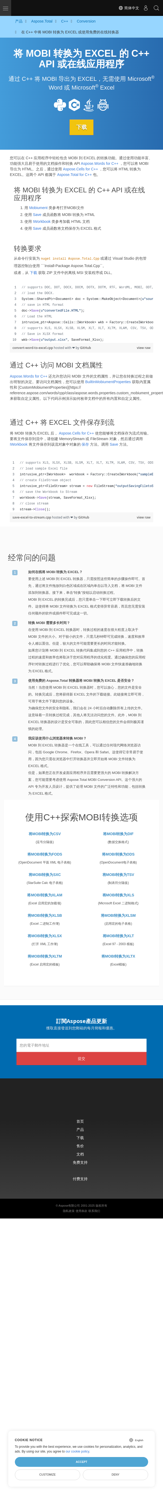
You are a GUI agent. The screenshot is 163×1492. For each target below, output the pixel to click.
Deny (115, 1474)
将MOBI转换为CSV (45, 834)
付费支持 (80, 1178)
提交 (81, 1058)
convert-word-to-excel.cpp (33, 348)
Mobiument (38, 208)
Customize (47, 1474)
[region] (81, 314)
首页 (80, 1121)
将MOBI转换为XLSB (45, 915)
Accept (81, 1461)
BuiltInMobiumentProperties (108, 382)
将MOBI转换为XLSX (45, 936)
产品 (80, 1129)
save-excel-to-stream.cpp (32, 517)
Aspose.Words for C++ (99, 163)
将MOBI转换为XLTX (118, 956)
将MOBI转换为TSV (118, 875)
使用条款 (81, 1210)
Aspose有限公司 (69, 1205)
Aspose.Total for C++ (74, 174)
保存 (85, 444)
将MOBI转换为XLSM (118, 915)
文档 (80, 1154)
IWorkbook (42, 221)
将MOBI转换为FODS (44, 854)
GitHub (85, 348)
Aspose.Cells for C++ (80, 169)
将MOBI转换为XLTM (45, 956)
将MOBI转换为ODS (118, 854)
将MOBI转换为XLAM (44, 895)
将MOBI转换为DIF (118, 834)
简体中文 (128, 8)
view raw (144, 348)
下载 (81, 127)
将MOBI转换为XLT (118, 936)
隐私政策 (69, 1210)
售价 (80, 1145)
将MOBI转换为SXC (45, 875)
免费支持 (80, 1162)
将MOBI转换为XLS (118, 895)
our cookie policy (77, 1451)
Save (37, 214)
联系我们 (94, 1210)
